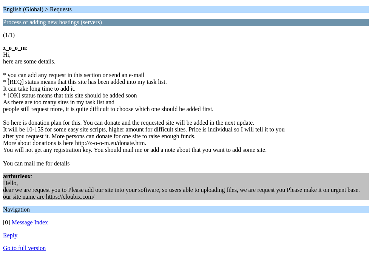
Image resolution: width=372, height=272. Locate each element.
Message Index (30, 222)
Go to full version (24, 248)
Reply (10, 235)
